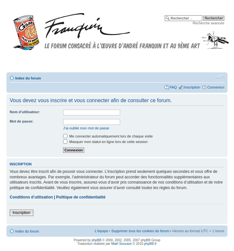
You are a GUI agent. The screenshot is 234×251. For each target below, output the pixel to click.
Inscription (192, 87)
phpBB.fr (150, 243)
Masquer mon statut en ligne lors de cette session (105, 142)
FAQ (173, 87)
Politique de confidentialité (81, 197)
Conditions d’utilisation (31, 197)
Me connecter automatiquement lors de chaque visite (108, 136)
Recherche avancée (208, 23)
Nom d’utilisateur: (25, 112)
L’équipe (101, 231)
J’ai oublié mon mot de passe (86, 128)
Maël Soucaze (121, 243)
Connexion (215, 87)
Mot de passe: (21, 121)
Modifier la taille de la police (219, 77)
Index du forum (28, 78)
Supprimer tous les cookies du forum (140, 231)
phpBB (96, 240)
